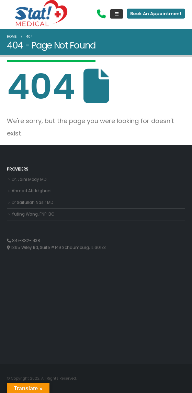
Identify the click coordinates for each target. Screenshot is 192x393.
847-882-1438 (23, 240)
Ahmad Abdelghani (32, 191)
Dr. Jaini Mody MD (29, 179)
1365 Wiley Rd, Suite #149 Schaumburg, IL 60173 (56, 247)
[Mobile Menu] (116, 14)
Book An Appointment (156, 13)
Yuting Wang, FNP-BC (33, 214)
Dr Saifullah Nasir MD (32, 202)
